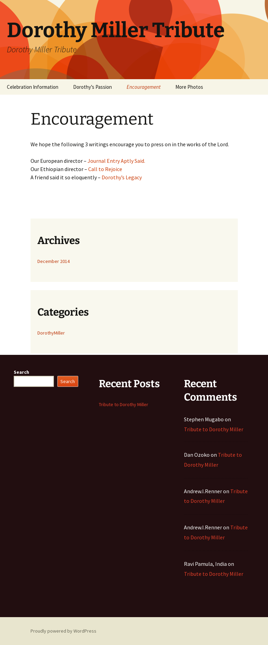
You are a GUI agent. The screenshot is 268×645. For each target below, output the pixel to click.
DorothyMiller (51, 333)
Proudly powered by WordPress (63, 631)
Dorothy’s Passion (92, 87)
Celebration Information (32, 87)
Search (21, 372)
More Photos (189, 87)
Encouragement (144, 87)
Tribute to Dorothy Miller (123, 404)
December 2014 (53, 261)
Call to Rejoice (105, 169)
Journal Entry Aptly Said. (116, 160)
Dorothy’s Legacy (122, 177)
